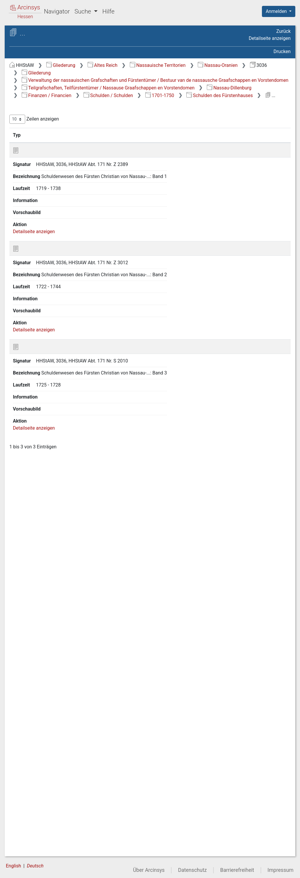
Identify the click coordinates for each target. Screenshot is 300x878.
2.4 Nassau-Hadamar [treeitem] (53, 814)
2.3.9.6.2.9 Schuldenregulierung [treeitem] (69, 582)
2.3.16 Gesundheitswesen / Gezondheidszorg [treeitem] (62, 732)
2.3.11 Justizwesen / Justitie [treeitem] (57, 653)
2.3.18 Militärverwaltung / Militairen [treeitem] (62, 767)
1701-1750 (134, 117)
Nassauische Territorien (256, 65)
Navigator (57, 11)
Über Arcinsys (149, 870)
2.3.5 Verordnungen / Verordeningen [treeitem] (58, 248)
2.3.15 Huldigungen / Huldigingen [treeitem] (57, 718)
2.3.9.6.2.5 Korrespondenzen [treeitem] (66, 497)
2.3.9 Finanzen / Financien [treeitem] (52, 298)
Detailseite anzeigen (270, 38)
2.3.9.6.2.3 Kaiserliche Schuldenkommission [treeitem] (69, 454)
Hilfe (108, 11)
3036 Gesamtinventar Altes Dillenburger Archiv (54, 55)
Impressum (280, 870)
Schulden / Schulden (263, 109)
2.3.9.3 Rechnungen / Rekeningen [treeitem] (64, 340)
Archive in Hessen (33, 33)
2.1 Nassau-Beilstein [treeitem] (52, 173)
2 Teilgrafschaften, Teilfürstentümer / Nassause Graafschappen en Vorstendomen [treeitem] (56, 159)
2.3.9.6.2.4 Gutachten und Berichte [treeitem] (63, 479)
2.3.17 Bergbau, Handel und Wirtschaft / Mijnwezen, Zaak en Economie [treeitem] (61, 750)
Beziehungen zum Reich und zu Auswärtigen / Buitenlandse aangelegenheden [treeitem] (53, 95)
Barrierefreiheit (237, 870)
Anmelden (277, 11)
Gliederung (159, 65)
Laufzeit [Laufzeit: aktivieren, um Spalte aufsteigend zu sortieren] (234, 157)
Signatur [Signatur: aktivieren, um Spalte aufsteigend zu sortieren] (142, 157)
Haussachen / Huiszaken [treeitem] (46, 81)
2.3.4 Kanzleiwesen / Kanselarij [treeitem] (57, 233)
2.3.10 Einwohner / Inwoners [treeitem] (55, 639)
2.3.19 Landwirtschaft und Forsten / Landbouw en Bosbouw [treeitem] (60, 785)
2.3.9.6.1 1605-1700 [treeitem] (67, 394)
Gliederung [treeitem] (25, 74)
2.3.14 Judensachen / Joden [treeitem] (58, 703)
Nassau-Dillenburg (142, 109)
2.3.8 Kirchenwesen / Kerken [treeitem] (58, 283)
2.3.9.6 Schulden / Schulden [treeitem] (60, 383)
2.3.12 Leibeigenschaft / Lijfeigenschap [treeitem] (61, 668)
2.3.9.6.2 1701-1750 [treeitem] (67, 401)
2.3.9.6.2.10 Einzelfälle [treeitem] (64, 596)
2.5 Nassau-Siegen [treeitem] (50, 821)
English (13, 866)
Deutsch (35, 866)
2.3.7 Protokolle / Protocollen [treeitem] (54, 269)
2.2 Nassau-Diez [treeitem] (48, 180)
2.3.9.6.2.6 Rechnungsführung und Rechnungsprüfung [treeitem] (68, 518)
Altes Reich (201, 65)
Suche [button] (83, 11)
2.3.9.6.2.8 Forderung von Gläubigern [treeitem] (63, 565)
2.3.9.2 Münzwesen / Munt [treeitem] (63, 326)
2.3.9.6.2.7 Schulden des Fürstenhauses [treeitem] (63, 543)
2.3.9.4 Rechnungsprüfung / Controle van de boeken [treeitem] (62, 358)
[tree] (51, 462)
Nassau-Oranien (140, 73)
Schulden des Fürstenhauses (194, 117)
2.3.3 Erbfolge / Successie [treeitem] (52, 219)
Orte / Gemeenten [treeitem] (39, 850)
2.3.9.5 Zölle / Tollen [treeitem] (63, 373)
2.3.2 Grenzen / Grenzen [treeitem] (61, 209)
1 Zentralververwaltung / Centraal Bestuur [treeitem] (51, 141)
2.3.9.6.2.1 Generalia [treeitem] (63, 412)
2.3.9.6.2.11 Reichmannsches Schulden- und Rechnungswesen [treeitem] (66, 618)
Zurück (283, 31)
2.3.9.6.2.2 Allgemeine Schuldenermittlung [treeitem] (68, 430)
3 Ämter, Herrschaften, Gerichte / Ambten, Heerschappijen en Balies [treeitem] (58, 836)
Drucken (282, 51)
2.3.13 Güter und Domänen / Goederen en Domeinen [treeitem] (57, 686)
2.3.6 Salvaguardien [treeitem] (56, 259)
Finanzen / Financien (202, 109)
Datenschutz (192, 870)
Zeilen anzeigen (132, 140)
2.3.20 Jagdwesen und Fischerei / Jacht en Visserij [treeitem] (61, 803)
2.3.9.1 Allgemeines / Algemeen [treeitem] (63, 312)
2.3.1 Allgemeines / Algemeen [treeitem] (56, 198)
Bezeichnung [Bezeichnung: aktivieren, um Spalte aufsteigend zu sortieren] (187, 157)
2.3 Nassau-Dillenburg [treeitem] (53, 187)
